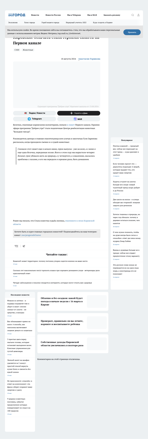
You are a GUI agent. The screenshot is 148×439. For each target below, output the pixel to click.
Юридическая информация (14, 398)
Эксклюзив (13, 22)
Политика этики (68, 390)
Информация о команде (13, 390)
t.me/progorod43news (30, 235)
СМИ (16, 49)
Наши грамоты (39, 390)
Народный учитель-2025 (76, 22)
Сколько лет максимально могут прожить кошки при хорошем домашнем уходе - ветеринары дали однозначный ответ (56, 273)
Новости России (53, 15)
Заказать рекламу (111, 15)
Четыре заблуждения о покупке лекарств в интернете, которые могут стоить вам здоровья (56, 284)
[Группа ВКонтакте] (106, 378)
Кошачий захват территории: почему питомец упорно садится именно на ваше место (56, 263)
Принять (132, 32)
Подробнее (76, 406)
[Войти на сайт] (138, 15)
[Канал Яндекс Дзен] (78, 113)
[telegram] (24, 246)
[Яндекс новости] (34, 113)
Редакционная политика (71, 393)
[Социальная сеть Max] (78, 119)
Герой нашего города (50, 22)
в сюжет (71, 124)
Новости (35, 15)
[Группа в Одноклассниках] (112, 378)
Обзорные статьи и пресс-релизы (74, 387)
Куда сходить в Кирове (102, 22)
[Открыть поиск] (132, 15)
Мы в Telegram (74, 15)
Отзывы (36, 387)
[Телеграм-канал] (34, 119)
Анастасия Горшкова (89, 58)
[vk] (17, 246)
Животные (28, 49)
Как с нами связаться (12, 393)
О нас (7, 387)
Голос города (29, 22)
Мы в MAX (92, 15)
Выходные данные (40, 398)
